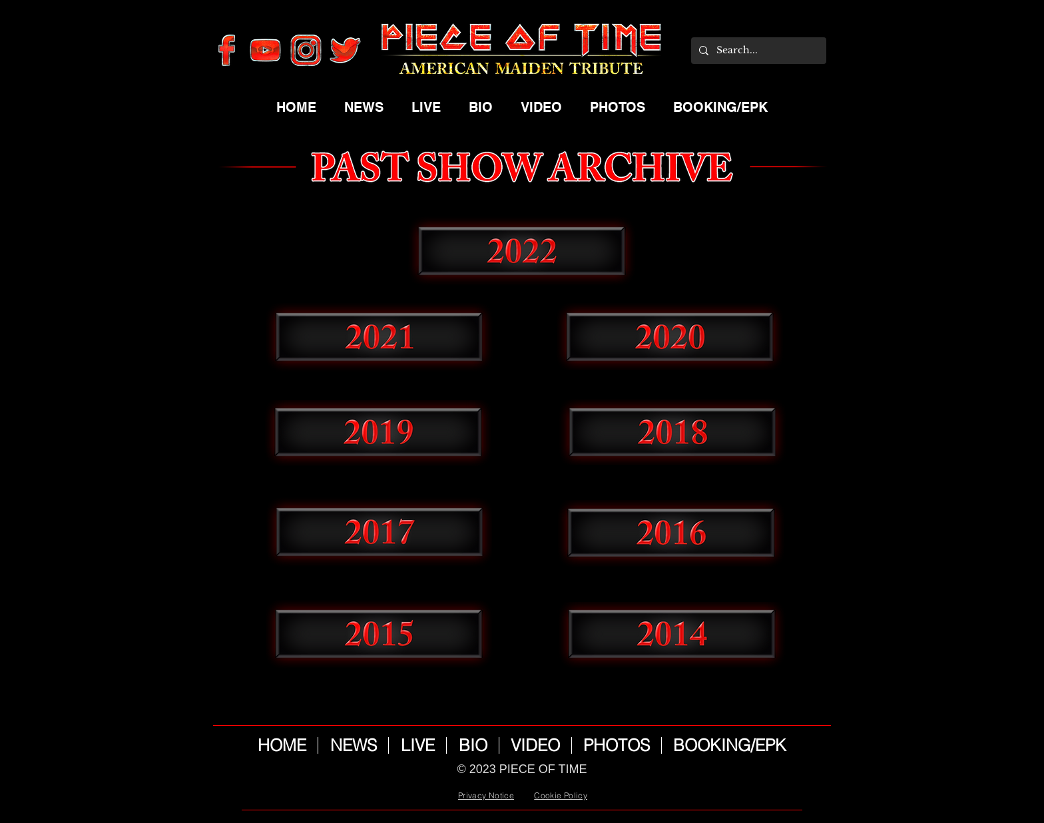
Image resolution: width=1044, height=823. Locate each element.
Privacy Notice (486, 795)
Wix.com (542, 784)
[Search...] (757, 50)
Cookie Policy (560, 795)
